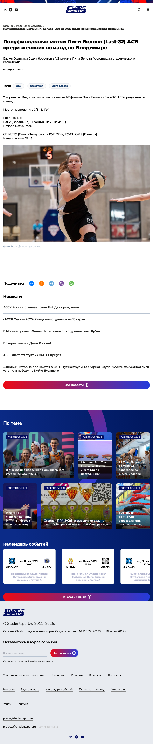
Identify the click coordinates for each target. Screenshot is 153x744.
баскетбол (36, 85)
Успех (7, 704)
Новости (9, 689)
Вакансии (95, 675)
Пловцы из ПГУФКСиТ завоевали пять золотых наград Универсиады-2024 (132, 518)
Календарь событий (29, 25)
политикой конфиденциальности (36, 661)
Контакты (114, 675)
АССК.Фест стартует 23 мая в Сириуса (32, 355)
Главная (8, 25)
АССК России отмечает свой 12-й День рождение (41, 307)
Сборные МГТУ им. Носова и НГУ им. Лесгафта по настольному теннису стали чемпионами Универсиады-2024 (94, 468)
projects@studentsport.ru (19, 727)
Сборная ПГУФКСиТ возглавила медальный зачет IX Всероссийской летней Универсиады (76, 522)
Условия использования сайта (24, 675)
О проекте (58, 675)
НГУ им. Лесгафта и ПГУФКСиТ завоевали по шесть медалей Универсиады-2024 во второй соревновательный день (133, 468)
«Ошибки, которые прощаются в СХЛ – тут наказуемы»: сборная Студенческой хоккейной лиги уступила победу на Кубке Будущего (76, 368)
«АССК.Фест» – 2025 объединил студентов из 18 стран (44, 319)
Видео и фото (30, 689)
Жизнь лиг (118, 689)
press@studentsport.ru (18, 718)
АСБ (18, 85)
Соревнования (17, 437)
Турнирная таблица (92, 689)
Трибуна (22, 704)
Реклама (77, 675)
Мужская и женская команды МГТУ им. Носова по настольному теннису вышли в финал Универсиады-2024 (19, 518)
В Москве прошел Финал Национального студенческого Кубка (51, 331)
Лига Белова (60, 85)
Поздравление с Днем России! (27, 343)
